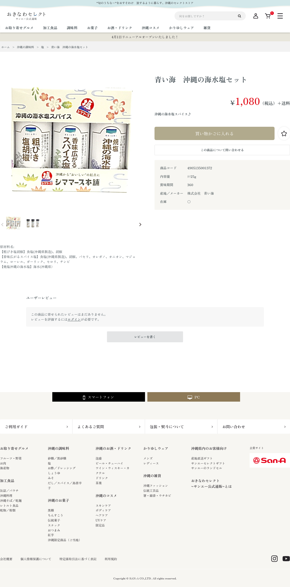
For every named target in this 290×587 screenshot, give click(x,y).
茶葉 (99, 483)
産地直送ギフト (202, 458)
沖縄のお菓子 (58, 500)
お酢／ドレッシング (62, 468)
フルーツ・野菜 (11, 458)
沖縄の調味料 (58, 448)
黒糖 (51, 510)
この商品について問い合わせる (222, 150)
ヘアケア (102, 515)
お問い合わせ (233, 426)
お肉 (3, 463)
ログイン (74, 319)
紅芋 (51, 535)
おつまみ (54, 530)
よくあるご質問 (90, 426)
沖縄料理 (6, 495)
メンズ (148, 458)
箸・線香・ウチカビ (157, 495)
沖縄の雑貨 (152, 475)
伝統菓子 (54, 520)
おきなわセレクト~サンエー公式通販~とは (211, 483)
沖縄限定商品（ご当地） (65, 540)
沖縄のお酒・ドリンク (113, 448)
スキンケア (103, 505)
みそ (51, 478)
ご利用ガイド (16, 426)
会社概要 (6, 559)
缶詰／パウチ (9, 490)
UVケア (101, 520)
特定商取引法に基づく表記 (78, 559)
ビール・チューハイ (109, 463)
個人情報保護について (35, 559)
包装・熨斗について (167, 426)
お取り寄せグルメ (14, 448)
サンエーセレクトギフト (208, 463)
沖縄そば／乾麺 (11, 500)
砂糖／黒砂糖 (57, 458)
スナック (54, 525)
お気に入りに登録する (284, 133)
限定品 (100, 525)
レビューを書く (145, 336)
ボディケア (103, 510)
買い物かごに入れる (214, 133)
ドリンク (102, 478)
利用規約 (111, 559)
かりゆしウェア (155, 448)
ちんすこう (55, 515)
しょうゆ (54, 473)
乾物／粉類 (7, 510)
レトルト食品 (9, 505)
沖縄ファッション (155, 485)
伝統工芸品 (151, 490)
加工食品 (7, 480)
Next (140, 224)
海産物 (4, 468)
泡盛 (99, 458)
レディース (151, 463)
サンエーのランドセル (206, 468)
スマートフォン (98, 397)
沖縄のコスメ (106, 495)
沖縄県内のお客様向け (209, 448)
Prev (2, 224)
